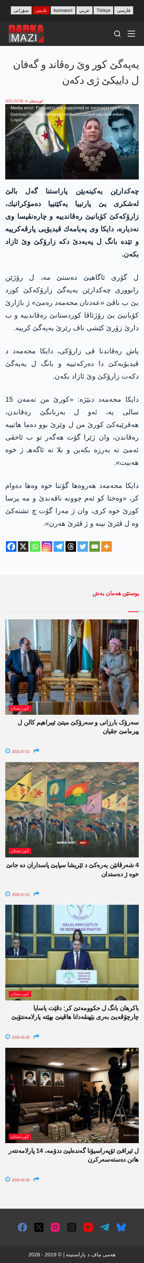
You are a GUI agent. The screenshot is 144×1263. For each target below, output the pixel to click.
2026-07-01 (17, 752)
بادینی (41, 10)
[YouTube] (88, 1227)
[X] (23, 546)
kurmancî (63, 10)
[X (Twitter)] (38, 1227)
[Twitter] (82, 546)
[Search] (117, 33)
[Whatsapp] (35, 546)
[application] (72, 141)
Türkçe (103, 10)
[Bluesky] (121, 1227)
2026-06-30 (17, 1037)
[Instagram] (47, 546)
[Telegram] (59, 546)
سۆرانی (21, 10)
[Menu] (131, 34)
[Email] (94, 546)
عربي (84, 10)
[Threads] (71, 546)
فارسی (123, 10)
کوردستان (36, 101)
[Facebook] (11, 546)
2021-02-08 (14, 101)
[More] (106, 546)
